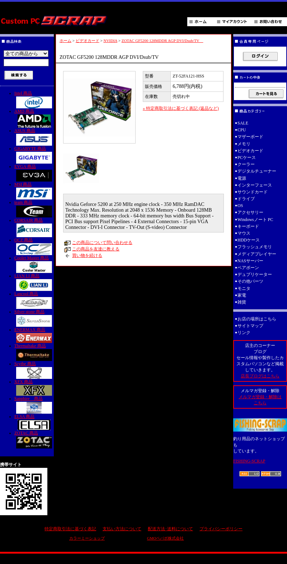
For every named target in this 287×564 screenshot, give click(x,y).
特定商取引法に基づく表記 (70, 528)
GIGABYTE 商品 (34, 155)
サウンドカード (252, 191)
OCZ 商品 (34, 246)
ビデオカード (87, 40)
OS (240, 205)
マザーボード (250, 136)
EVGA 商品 (34, 173)
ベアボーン (248, 267)
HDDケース (248, 240)
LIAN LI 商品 (34, 282)
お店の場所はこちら (256, 318)
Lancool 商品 (34, 300)
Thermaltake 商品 (34, 352)
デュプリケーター (254, 274)
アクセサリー (250, 212)
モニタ (243, 288)
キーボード (248, 226)
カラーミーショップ (87, 538)
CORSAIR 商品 (34, 227)
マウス (243, 233)
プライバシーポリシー (221, 528)
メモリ (243, 143)
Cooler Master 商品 (34, 264)
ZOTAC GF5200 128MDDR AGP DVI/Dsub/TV (162, 40)
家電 (241, 295)
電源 (241, 178)
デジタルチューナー (259, 171)
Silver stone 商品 (34, 318)
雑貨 (241, 302)
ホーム (65, 40)
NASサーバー (250, 260)
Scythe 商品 (34, 370)
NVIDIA (110, 40)
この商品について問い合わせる (102, 242)
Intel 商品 (34, 99)
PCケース (246, 157)
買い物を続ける (87, 255)
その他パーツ (250, 281)
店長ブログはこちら (260, 376)
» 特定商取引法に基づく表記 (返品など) (181, 108)
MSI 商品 (34, 190)
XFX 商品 (34, 387)
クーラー (246, 164)
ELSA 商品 (34, 422)
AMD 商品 (34, 118)
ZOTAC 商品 (34, 439)
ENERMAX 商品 (34, 335)
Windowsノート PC (255, 219)
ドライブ (246, 198)
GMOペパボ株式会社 (165, 538)
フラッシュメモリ (254, 246)
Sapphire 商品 (34, 405)
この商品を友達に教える (95, 249)
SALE (242, 123)
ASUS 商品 (34, 137)
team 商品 (34, 208)
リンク (243, 332)
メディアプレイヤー (256, 254)
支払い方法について (122, 528)
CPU (241, 129)
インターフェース (254, 185)
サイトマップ (250, 325)
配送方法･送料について (170, 528)
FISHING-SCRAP (249, 461)
